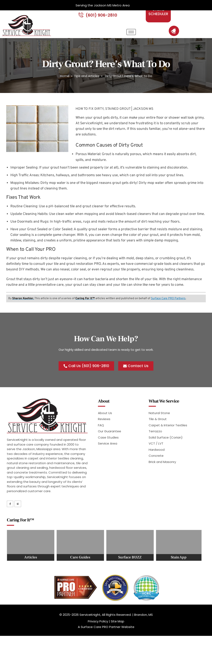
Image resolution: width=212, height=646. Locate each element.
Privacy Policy (98, 627)
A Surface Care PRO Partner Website (106, 632)
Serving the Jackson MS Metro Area (103, 5)
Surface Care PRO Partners (168, 303)
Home (64, 81)
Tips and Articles (86, 81)
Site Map (117, 627)
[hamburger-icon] (131, 37)
